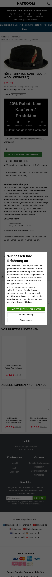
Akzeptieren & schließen (26, 309)
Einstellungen (26, 320)
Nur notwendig (26, 314)
